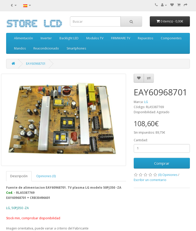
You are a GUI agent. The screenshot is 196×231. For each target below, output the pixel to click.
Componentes (171, 38)
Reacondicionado (46, 48)
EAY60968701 (36, 63)
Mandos (20, 48)
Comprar (161, 163)
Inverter (46, 38)
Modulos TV (94, 38)
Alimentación (23, 38)
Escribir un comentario (150, 180)
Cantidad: (141, 140)
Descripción (19, 176)
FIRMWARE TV (120, 38)
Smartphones (76, 48)
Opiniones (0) (46, 176)
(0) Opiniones (167, 175)
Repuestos (145, 38)
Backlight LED (69, 38)
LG (146, 102)
